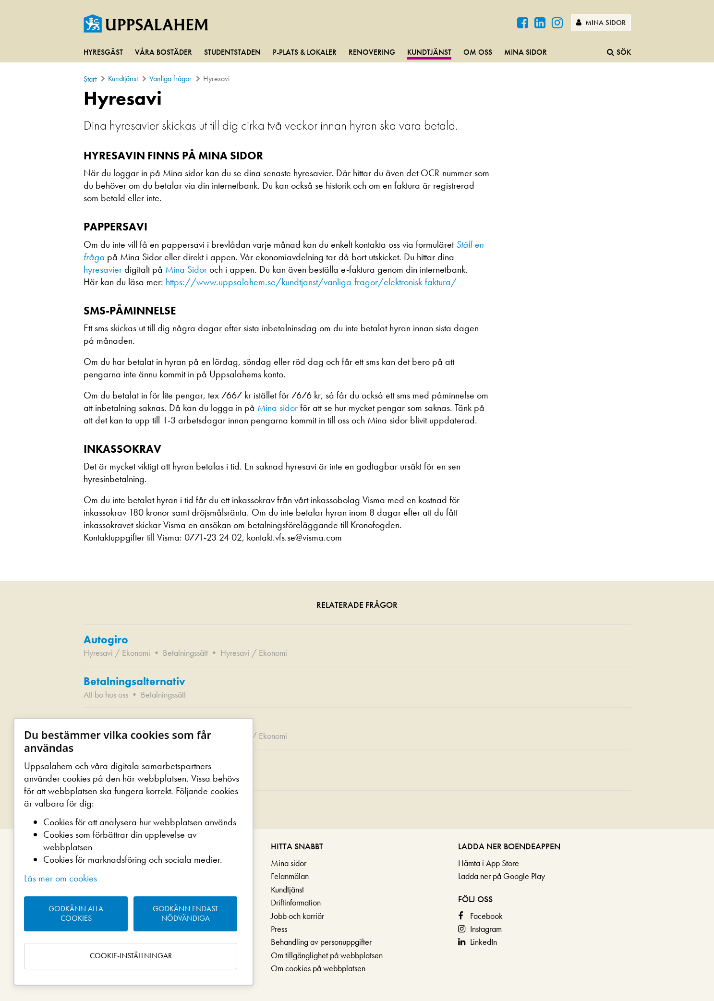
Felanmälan (290, 875)
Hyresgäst (103, 52)
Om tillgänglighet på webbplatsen (327, 955)
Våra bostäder (163, 52)
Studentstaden (232, 52)
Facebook (486, 915)
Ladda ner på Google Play (501, 875)
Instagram (486, 928)
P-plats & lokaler (305, 52)
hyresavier (103, 269)
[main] (357, 458)
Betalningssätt (185, 652)
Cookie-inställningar (131, 956)
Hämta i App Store (488, 862)
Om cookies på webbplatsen (318, 968)
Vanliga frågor (170, 78)
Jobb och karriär (297, 915)
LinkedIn (483, 941)
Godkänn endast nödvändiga (185, 914)
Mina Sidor (186, 269)
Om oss (477, 52)
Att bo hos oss (106, 694)
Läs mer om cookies (60, 878)
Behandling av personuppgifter (321, 941)
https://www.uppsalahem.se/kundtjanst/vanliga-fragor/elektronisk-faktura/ (312, 282)
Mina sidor (601, 22)
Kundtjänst (429, 52)
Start (90, 79)
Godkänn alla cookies (75, 914)
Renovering (372, 52)
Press (279, 928)
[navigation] (357, 52)
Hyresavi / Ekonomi (117, 652)
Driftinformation (296, 902)
